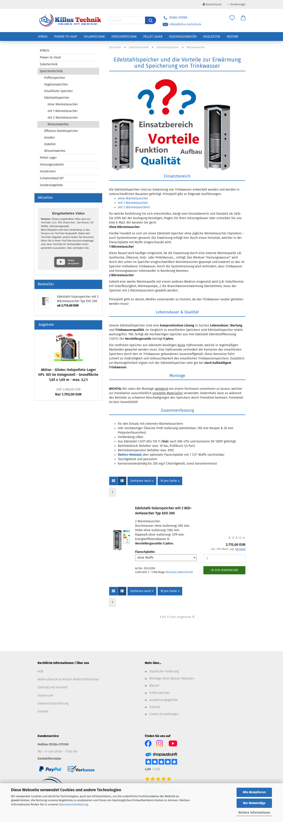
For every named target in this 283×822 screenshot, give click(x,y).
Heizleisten (211, 37)
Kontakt (43, 711)
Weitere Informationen (254, 812)
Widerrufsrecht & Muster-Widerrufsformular (68, 679)
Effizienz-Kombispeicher (61, 131)
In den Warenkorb (224, 570)
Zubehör (50, 144)
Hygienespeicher (56, 84)
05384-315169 (175, 17)
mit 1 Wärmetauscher (133, 203)
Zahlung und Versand (52, 687)
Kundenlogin (236, 4)
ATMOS (43, 37)
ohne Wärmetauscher (133, 198)
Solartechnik (94, 37)
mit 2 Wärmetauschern (134, 207)
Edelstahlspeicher (56, 98)
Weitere (232, 37)
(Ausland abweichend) (179, 572)
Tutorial (154, 707)
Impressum (45, 695)
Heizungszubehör (182, 37)
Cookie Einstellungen (164, 714)
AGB (40, 671)
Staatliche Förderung (164, 671)
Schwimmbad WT (52, 178)
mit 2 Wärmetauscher (63, 118)
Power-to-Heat (65, 37)
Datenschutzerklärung (73, 804)
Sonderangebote (51, 185)
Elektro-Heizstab (130, 455)
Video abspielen (73, 261)
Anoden (49, 137)
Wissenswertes (58, 124)
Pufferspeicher (54, 78)
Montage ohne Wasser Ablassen (171, 678)
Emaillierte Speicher (58, 91)
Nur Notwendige (254, 803)
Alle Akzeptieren (254, 792)
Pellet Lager (152, 37)
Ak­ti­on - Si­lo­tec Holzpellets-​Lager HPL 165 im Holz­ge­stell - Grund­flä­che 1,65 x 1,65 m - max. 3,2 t (68, 375)
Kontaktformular (49, 758)
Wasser (154, 685)
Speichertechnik (124, 37)
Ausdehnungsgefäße (163, 700)
